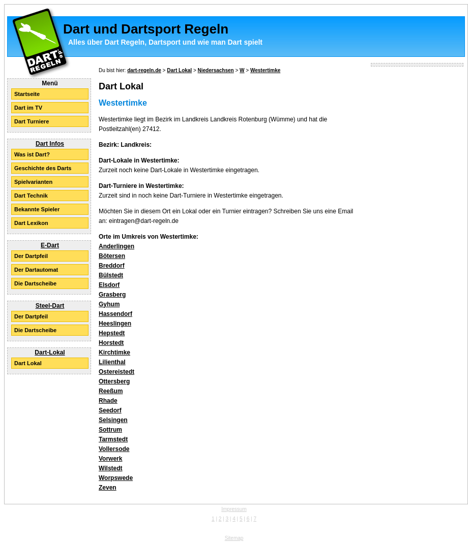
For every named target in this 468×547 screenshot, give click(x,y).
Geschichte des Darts (43, 168)
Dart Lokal (28, 363)
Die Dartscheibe (35, 283)
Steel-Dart (50, 305)
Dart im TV (28, 108)
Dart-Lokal (50, 352)
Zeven (107, 487)
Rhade (108, 400)
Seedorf (110, 410)
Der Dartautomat (36, 270)
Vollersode (114, 449)
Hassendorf (115, 313)
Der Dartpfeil (31, 256)
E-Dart (50, 245)
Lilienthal (112, 362)
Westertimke (265, 70)
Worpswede (116, 477)
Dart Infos (50, 143)
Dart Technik (31, 195)
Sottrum (110, 429)
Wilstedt (111, 468)
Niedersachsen (216, 70)
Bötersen (112, 256)
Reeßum (111, 391)
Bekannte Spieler (37, 209)
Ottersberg (114, 381)
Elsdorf (109, 284)
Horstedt (111, 342)
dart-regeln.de (144, 70)
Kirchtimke (114, 352)
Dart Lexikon (31, 223)
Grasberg (112, 294)
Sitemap (234, 538)
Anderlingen (116, 246)
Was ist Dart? (32, 154)
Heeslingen (115, 323)
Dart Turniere (31, 121)
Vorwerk (110, 458)
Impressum (233, 509)
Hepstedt (112, 333)
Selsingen (113, 420)
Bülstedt (111, 275)
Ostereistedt (116, 371)
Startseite (27, 94)
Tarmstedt (113, 439)
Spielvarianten (33, 182)
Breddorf (112, 265)
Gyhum (109, 304)
